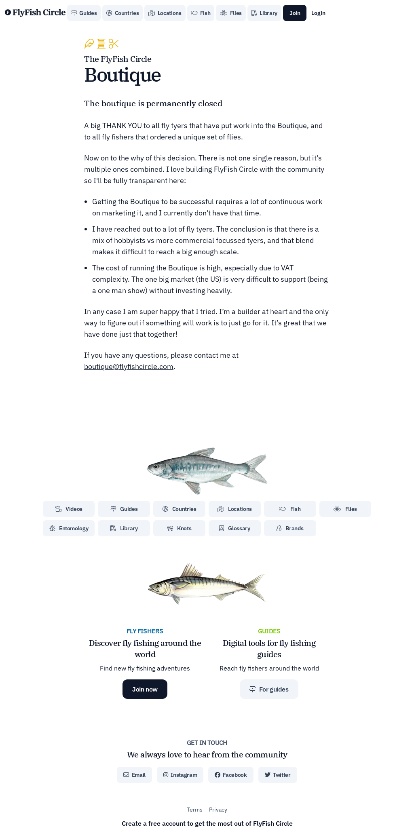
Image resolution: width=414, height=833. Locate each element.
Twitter (278, 774)
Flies (231, 13)
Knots (179, 528)
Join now (145, 689)
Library (264, 13)
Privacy (218, 809)
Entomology (69, 528)
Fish (201, 13)
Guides (84, 13)
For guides (268, 689)
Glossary (234, 528)
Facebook (231, 774)
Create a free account (207, 823)
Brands (290, 528)
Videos (68, 508)
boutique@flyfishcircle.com (128, 366)
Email (134, 774)
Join (294, 13)
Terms (195, 809)
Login (318, 13)
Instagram (180, 774)
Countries (122, 13)
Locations (164, 13)
